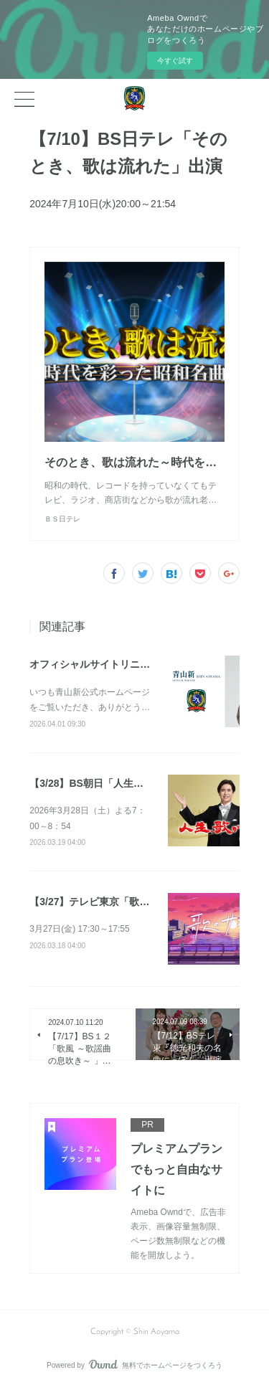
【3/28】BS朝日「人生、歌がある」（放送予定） (141, 783)
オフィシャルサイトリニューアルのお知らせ (129, 664)
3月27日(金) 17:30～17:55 (79, 929)
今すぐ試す (175, 61)
